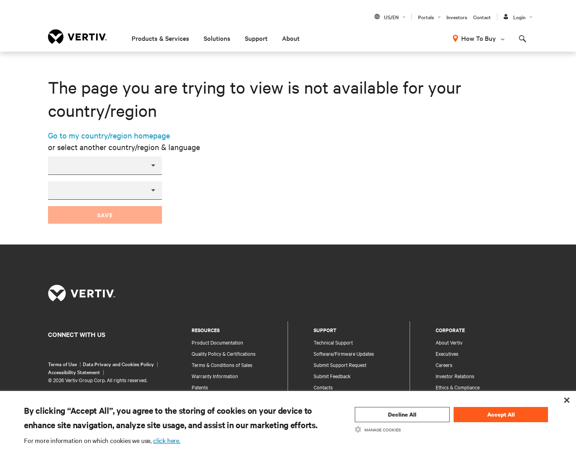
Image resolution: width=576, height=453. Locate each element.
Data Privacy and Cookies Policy (118, 363)
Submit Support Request (340, 364)
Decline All (402, 414)
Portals (426, 16)
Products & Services (160, 38)
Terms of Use (62, 363)
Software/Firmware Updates (344, 353)
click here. (166, 440)
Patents (200, 387)
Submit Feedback (332, 375)
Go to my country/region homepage (109, 135)
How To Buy (478, 38)
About (291, 38)
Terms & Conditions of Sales (222, 364)
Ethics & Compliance (458, 387)
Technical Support (333, 342)
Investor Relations (455, 375)
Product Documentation (217, 342)
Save (105, 214)
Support (256, 38)
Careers (444, 364)
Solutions (217, 38)
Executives (447, 353)
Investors (456, 16)
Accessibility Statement (74, 371)
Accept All (501, 414)
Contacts (323, 387)
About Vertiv (449, 342)
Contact (482, 16)
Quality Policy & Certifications (224, 353)
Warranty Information (215, 375)
